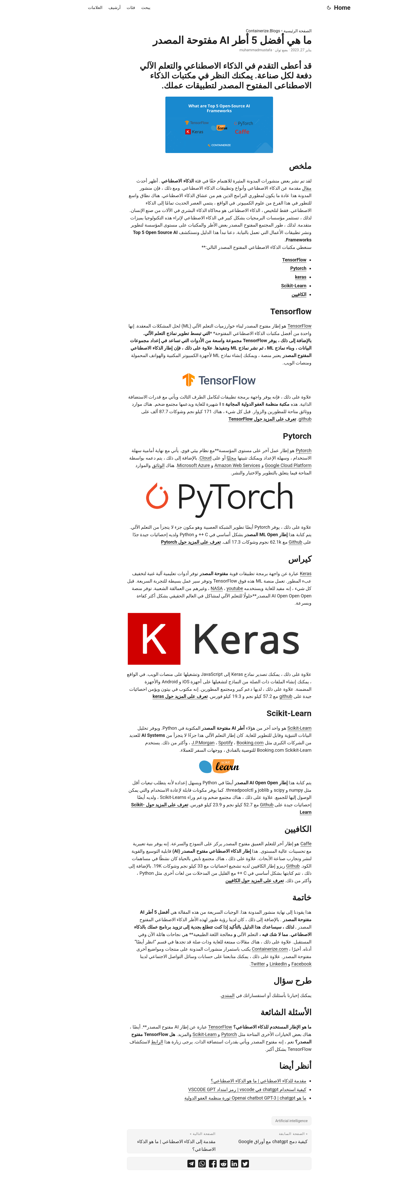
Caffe (287, 843)
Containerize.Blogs (245, 30)
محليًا (213, 458)
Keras (287, 573)
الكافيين (280, 294)
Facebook (283, 964)
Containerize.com (252, 949)
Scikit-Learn (275, 285)
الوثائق (140, 465)
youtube (216, 588)
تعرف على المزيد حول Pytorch (173, 542)
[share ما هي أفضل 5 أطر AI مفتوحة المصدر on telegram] (173, 1165)
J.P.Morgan (184, 742)
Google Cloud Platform (270, 465)
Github (277, 542)
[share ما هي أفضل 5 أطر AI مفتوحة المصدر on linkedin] (216, 1165)
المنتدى (209, 995)
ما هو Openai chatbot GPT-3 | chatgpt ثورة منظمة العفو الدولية (227, 1098)
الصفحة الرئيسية (279, 30)
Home (324, 7)
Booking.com (232, 742)
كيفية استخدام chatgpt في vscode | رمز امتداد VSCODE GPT (229, 1089)
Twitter (240, 964)
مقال (288, 188)
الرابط (139, 1041)
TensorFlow (276, 259)
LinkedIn (260, 964)
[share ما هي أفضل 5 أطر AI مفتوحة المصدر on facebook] (194, 1165)
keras (282, 277)
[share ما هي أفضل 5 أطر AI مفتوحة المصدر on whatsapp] (184, 1165)
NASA (199, 588)
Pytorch (280, 268)
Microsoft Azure (175, 465)
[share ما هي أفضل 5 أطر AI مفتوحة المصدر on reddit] (205, 1165)
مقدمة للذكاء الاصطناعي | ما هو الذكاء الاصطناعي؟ (240, 1080)
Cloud (187, 458)
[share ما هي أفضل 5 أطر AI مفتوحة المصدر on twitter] (227, 1165)
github (286, 419)
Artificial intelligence (273, 1121)
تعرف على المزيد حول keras (161, 696)
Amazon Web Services (219, 465)
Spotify (207, 742)
